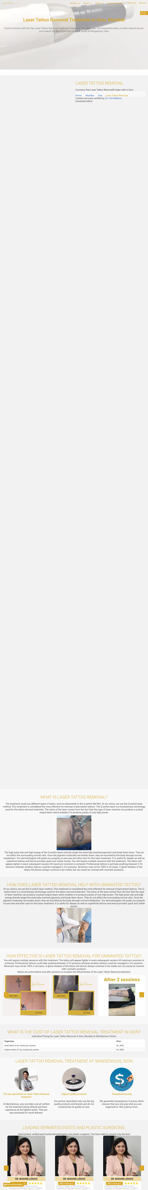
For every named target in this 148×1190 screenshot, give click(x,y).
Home (78, 95)
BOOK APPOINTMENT (13, 1185)
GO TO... (144, 13)
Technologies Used (115, 3)
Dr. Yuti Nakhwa (113, 98)
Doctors (86, 3)
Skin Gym (132, 3)
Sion (100, 95)
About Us (143, 3)
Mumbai (90, 95)
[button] (141, 994)
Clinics (98, 3)
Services (73, 3)
